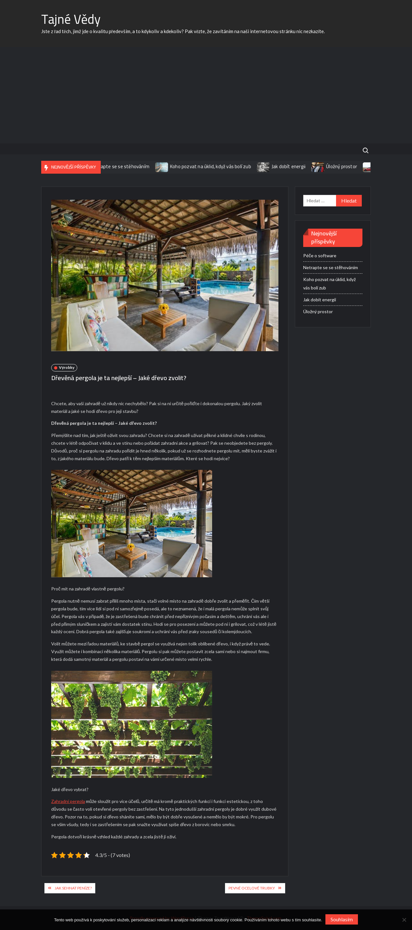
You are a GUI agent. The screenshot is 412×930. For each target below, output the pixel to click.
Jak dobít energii (292, 166)
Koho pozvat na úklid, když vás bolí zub (214, 166)
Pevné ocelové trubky (252, 888)
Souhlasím (342, 919)
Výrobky (66, 367)
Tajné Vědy (70, 19)
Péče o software (319, 255)
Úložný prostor (345, 166)
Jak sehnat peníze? (73, 888)
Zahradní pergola (68, 801)
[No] (404, 919)
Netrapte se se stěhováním (124, 166)
